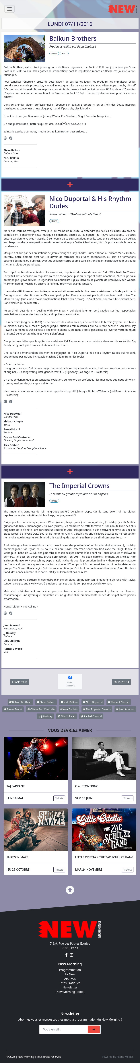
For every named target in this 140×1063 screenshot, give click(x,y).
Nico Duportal (93, 702)
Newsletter (70, 987)
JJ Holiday (45, 716)
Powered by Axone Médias (117, 1056)
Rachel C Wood (91, 716)
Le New (70, 974)
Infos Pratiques (70, 983)
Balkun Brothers (20, 702)
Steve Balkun (46, 702)
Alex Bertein (69, 709)
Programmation (70, 970)
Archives (70, 979)
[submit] (94, 1029)
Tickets (59, 798)
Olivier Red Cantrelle (41, 709)
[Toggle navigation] (9, 9)
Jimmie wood (125, 709)
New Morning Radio (70, 992)
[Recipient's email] (64, 1029)
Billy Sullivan (66, 716)
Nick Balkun (69, 702)
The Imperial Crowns (97, 709)
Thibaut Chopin (118, 702)
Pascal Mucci (13, 709)
